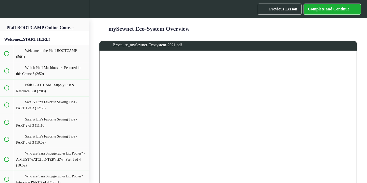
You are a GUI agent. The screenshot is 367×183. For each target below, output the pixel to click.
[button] (6, 9)
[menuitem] (82, 9)
